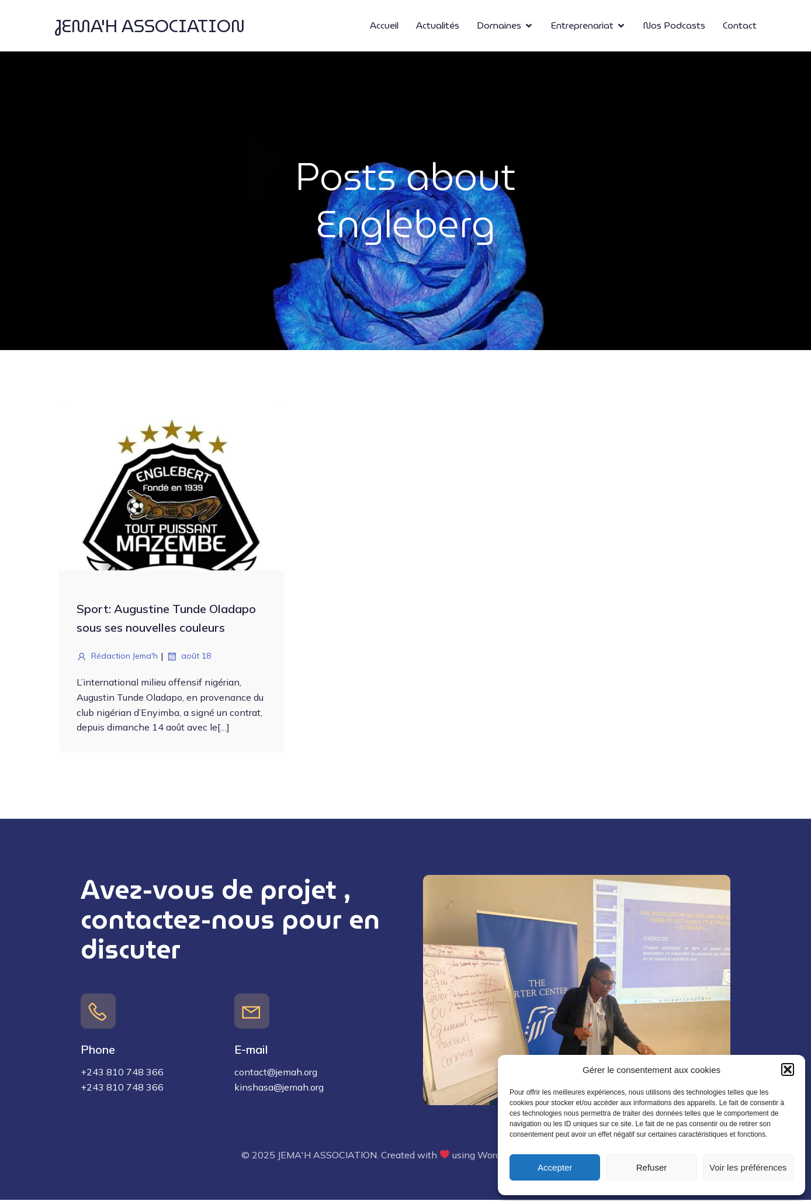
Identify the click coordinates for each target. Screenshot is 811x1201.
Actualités (437, 26)
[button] (787, 1069)
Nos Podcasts (674, 26)
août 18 (189, 657)
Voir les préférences (748, 1167)
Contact (740, 26)
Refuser (651, 1167)
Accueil (384, 26)
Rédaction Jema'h (117, 657)
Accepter (555, 1167)
